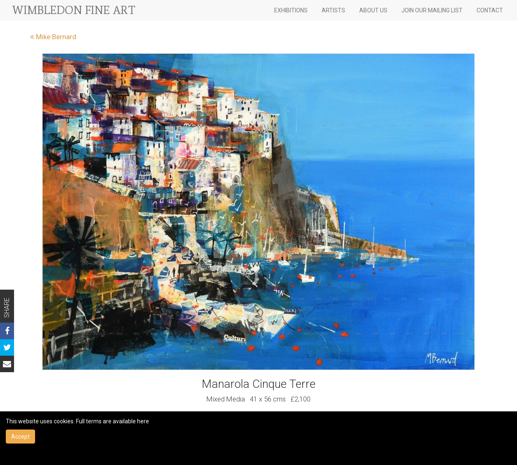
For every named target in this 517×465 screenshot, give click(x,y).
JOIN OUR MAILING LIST (431, 10)
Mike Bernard (53, 37)
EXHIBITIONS (291, 10)
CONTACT (490, 10)
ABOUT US (373, 10)
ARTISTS (333, 10)
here (143, 421)
